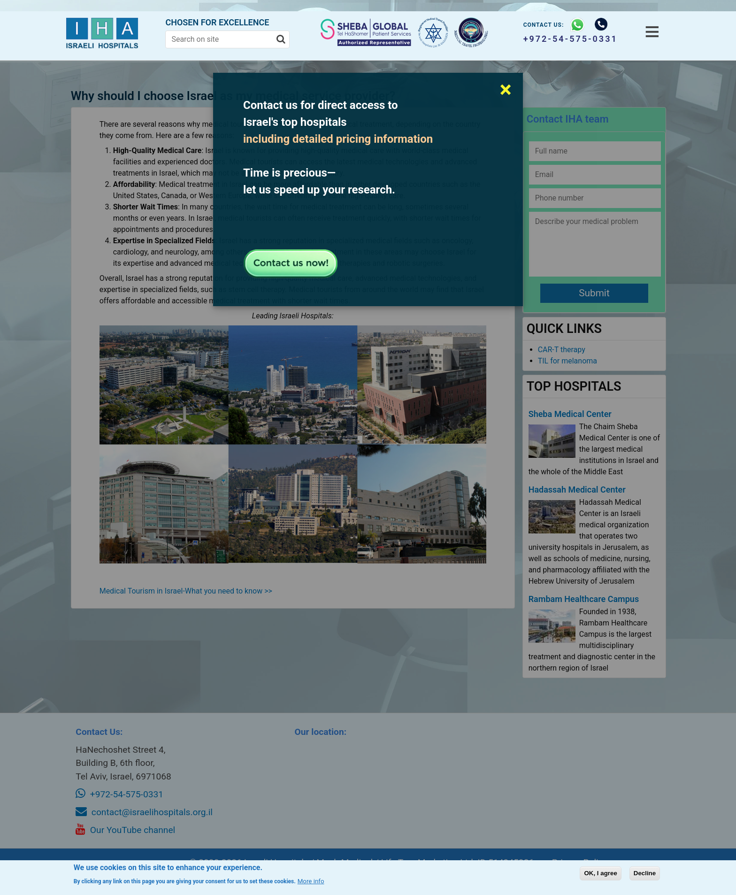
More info (311, 881)
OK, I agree (600, 873)
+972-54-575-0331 (570, 39)
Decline (645, 873)
